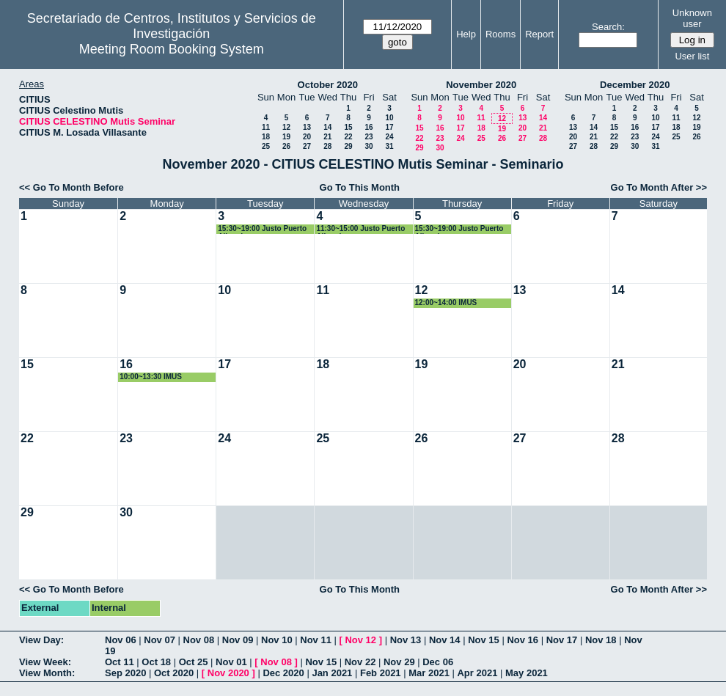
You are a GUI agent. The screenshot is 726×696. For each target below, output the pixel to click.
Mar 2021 (429, 672)
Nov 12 (360, 639)
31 (389, 146)
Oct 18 (156, 661)
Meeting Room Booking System (171, 49)
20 (307, 137)
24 (389, 137)
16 (368, 127)
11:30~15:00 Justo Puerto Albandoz (360, 229)
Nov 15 (483, 639)
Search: (608, 26)
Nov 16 (522, 639)
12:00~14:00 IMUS (446, 302)
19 (286, 137)
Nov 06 (120, 639)
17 (389, 127)
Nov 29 (399, 661)
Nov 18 (601, 639)
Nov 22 (360, 661)
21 (327, 137)
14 (327, 127)
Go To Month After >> (659, 187)
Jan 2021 (332, 672)
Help (466, 34)
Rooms (500, 34)
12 (286, 127)
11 (266, 127)
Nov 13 (406, 639)
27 (307, 146)
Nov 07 (159, 639)
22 (348, 137)
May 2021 (526, 672)
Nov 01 (231, 661)
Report (539, 34)
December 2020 (635, 84)
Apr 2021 (477, 672)
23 (368, 137)
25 (266, 146)
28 (327, 146)
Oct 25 (193, 661)
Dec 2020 (283, 672)
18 (266, 137)
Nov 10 (277, 639)
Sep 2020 (125, 672)
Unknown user (692, 18)
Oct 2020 (174, 672)
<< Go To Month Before (71, 187)
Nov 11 (315, 639)
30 (368, 146)
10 (389, 118)
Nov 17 (562, 639)
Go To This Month (360, 187)
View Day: (41, 639)
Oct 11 (119, 661)
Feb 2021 (380, 672)
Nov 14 (445, 639)
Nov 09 (238, 639)
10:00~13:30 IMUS (151, 377)
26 (286, 146)
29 (348, 146)
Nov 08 (199, 639)
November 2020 (481, 84)
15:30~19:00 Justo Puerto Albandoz (262, 229)
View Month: (47, 672)
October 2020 (328, 84)
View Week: (45, 661)
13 (307, 127)
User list (692, 56)
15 (348, 127)
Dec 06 (437, 661)
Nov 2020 (228, 672)
